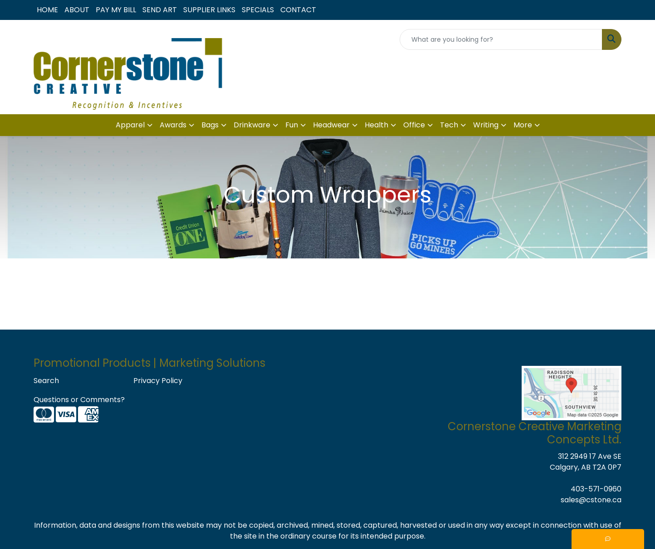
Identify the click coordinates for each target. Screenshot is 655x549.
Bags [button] (210, 125)
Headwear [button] (331, 125)
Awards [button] (173, 125)
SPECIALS (258, 10)
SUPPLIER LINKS (209, 10)
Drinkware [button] (252, 125)
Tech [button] (449, 125)
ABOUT (76, 10)
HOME (47, 10)
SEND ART (159, 10)
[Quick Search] (501, 39)
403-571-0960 (596, 489)
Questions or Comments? (79, 399)
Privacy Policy (157, 380)
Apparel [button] (130, 125)
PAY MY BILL (116, 10)
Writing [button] (486, 125)
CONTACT (298, 10)
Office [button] (414, 125)
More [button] (522, 125)
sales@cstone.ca (591, 500)
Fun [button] (291, 125)
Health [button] (376, 125)
